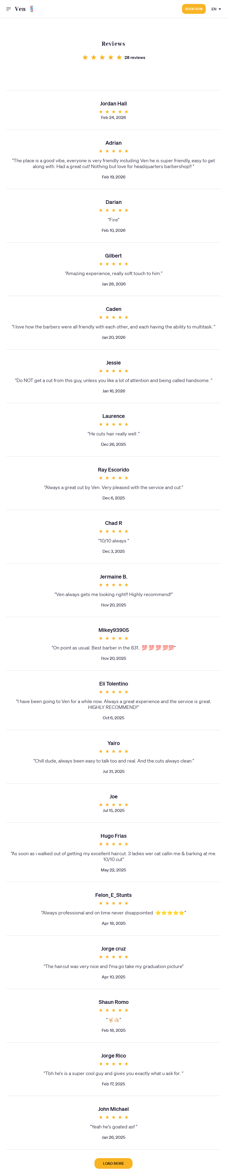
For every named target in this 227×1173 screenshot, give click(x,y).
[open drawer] (8, 9)
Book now (194, 9)
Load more (113, 1163)
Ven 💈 (25, 9)
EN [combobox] (214, 9)
